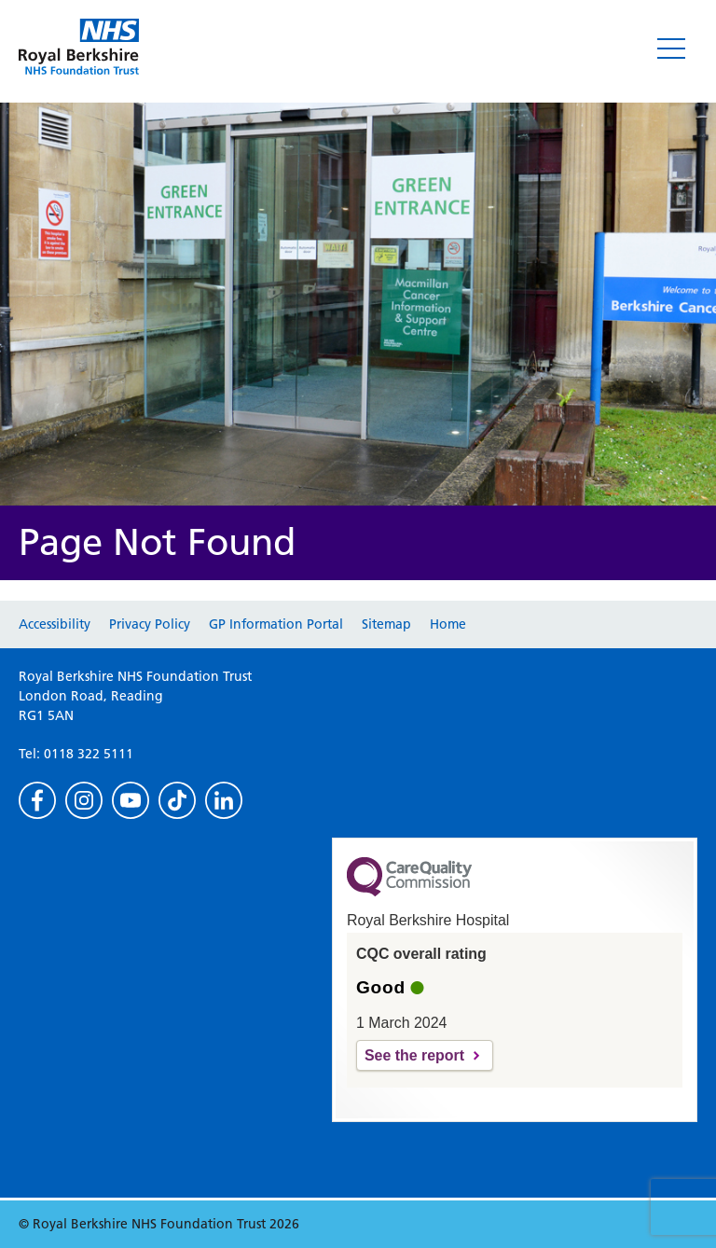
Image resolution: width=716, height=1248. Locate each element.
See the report (414, 1055)
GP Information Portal (276, 624)
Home (448, 624)
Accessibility (54, 624)
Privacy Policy (149, 624)
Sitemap (386, 624)
